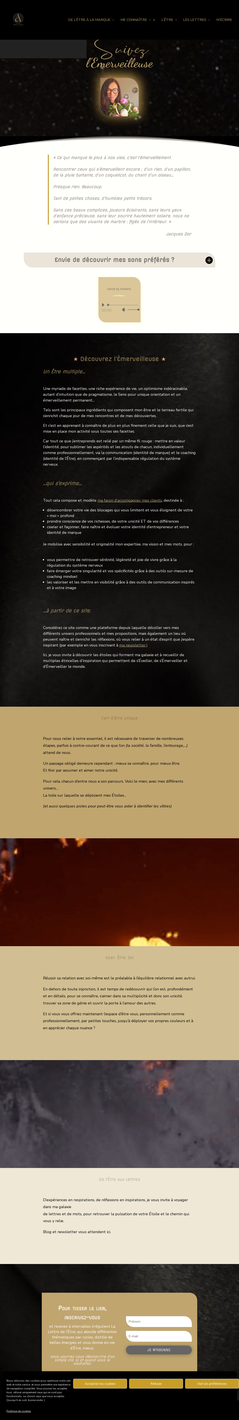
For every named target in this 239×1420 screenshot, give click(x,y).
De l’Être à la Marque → (91, 20)
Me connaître (120, 825)
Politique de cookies (18, 1411)
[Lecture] (102, 304)
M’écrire (224, 20)
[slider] (123, 305)
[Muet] (124, 310)
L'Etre (119, 1047)
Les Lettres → (197, 20)
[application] (118, 307)
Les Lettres (119, 1251)
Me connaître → (136, 20)
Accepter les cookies (100, 1384)
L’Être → (169, 20)
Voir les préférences (212, 1384)
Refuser (156, 1384)
